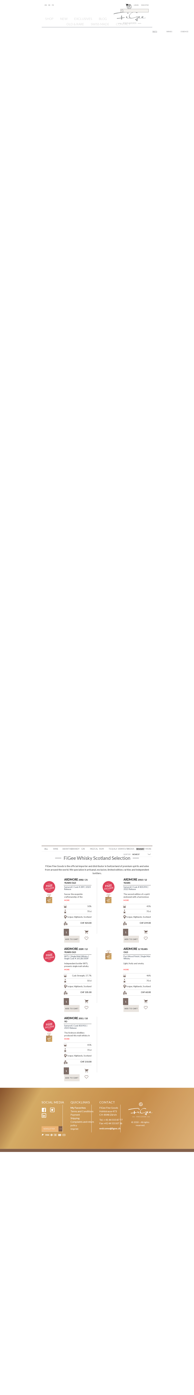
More (148, 849)
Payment (75, 1114)
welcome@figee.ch (109, 1128)
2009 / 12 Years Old (76, 950)
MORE (67, 900)
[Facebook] (44, 1111)
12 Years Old (135, 950)
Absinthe (65, 849)
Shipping (75, 1118)
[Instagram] (52, 1111)
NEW (64, 18)
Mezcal (93, 849)
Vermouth (121, 849)
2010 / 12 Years (135, 881)
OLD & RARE (75, 24)
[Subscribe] (61, 1128)
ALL (46, 849)
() (128, 5)
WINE (55, 849)
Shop (49, 18)
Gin (83, 849)
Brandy (75, 849)
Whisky (139, 849)
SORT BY (127, 854)
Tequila (112, 849)
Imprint (74, 1128)
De (49, 5)
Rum (101, 849)
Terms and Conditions (82, 1111)
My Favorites (78, 1107)
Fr (53, 5)
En (46, 5)
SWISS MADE (100, 24)
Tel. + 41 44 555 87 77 (111, 1119)
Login (136, 5)
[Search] (134, 10)
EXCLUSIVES (83, 18)
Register (145, 5)
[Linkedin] (44, 1116)
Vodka (130, 849)
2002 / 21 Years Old (76, 881)
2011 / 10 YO (76, 1020)
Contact (123, 24)
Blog (103, 18)
